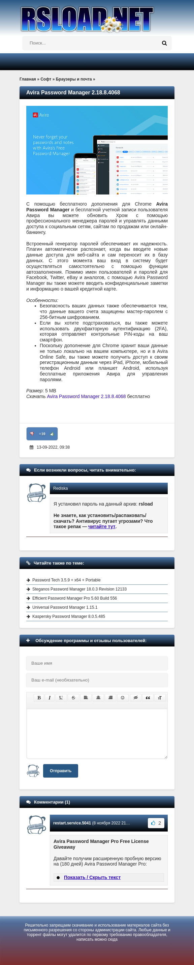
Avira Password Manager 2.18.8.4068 (86, 396)
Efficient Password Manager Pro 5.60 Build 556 (74, 598)
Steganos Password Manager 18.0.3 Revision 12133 (79, 589)
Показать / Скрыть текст (92, 877)
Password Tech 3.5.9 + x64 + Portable (66, 580)
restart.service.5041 (72, 823)
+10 (42, 434)
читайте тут (102, 526)
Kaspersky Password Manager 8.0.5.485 (68, 616)
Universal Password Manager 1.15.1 (64, 607)
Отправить (60, 770)
